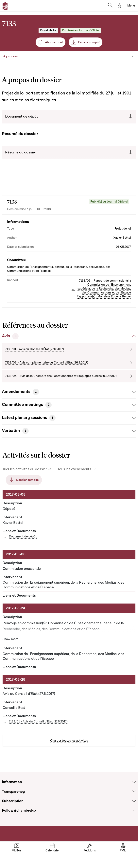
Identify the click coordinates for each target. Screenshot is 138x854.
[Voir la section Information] (134, 782)
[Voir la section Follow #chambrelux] (134, 811)
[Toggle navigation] (131, 6)
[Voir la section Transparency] (134, 791)
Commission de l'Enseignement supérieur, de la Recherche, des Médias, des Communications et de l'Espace (58, 269)
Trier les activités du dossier (25, 469)
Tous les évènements (74, 469)
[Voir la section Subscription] (134, 801)
